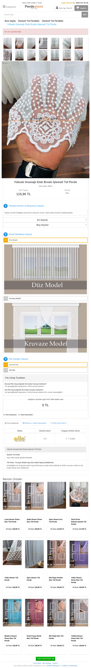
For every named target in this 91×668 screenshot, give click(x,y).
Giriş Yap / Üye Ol (64, 7)
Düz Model (13, 240)
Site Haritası (46, 663)
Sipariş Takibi (26, 3)
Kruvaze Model (15, 298)
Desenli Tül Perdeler (28, 21)
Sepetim (81, 7)
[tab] (45, 423)
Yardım (55, 663)
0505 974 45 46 (74, 3)
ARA (85, 15)
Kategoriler (9, 7)
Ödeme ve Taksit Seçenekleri (34, 423)
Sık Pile (12, 370)
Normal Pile (13, 365)
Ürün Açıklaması (11, 415)
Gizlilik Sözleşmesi (53, 666)
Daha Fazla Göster (45, 659)
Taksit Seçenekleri (27, 415)
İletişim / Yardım (37, 3)
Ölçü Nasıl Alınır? (58, 423)
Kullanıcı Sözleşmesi (69, 666)
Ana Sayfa (10, 21)
